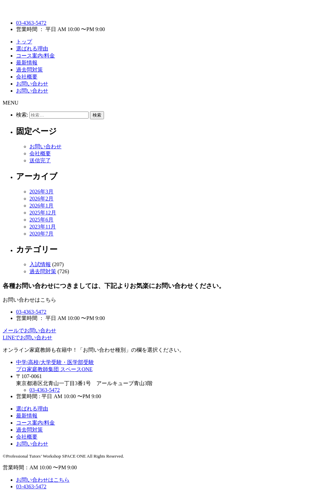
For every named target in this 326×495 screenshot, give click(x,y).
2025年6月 (41, 219)
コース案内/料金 (35, 55)
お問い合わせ (32, 84)
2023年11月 (42, 226)
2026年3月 (41, 191)
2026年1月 (41, 205)
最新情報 (26, 62)
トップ (24, 41)
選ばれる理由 (32, 48)
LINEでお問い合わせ (27, 337)
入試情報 (40, 264)
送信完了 (40, 160)
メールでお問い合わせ (29, 330)
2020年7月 (41, 233)
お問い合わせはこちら (43, 480)
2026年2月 (41, 198)
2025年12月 (42, 212)
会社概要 (26, 76)
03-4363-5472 (31, 23)
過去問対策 (29, 69)
